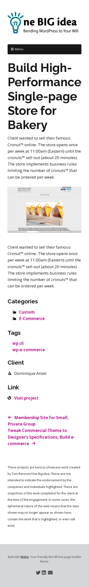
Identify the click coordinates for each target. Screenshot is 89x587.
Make (25, 557)
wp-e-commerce (28, 349)
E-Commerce (32, 318)
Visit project (26, 398)
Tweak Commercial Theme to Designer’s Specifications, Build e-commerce (41, 437)
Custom (27, 312)
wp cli (18, 343)
